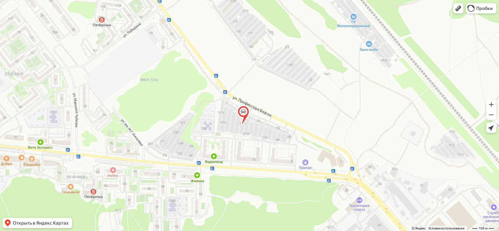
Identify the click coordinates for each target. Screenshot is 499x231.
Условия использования (446, 228)
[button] (458, 8)
